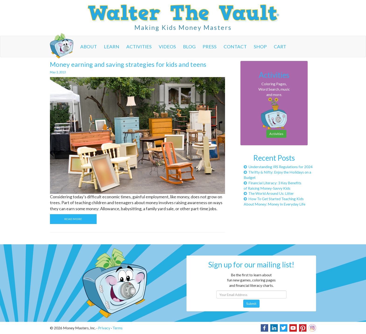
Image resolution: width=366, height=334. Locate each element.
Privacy (104, 328)
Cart (280, 46)
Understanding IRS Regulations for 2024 (278, 166)
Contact (235, 46)
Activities (139, 46)
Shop (260, 46)
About (88, 46)
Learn (111, 46)
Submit (251, 304)
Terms (118, 328)
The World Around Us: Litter (269, 193)
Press (210, 46)
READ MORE (73, 219)
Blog (189, 46)
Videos (167, 46)
